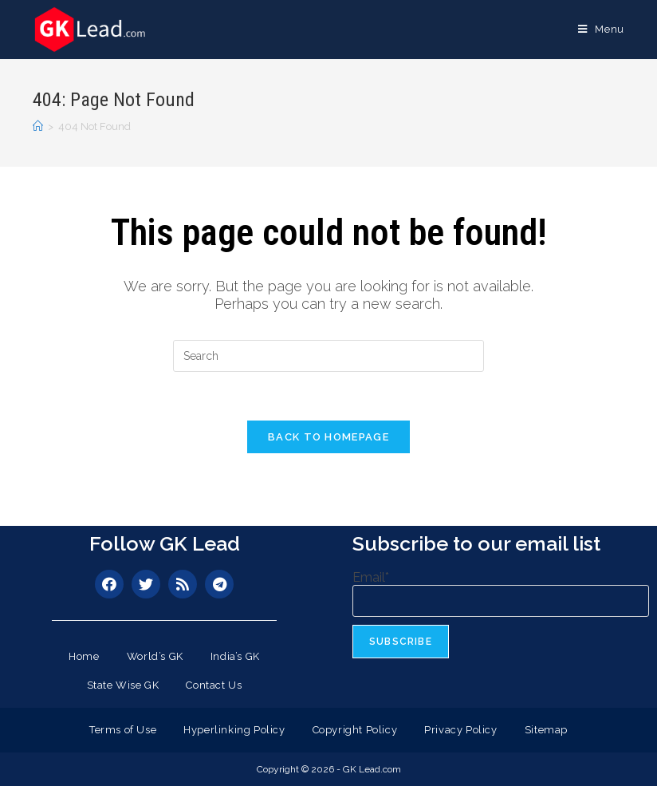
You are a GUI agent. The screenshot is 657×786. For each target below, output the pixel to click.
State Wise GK (123, 685)
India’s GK (235, 656)
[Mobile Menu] (601, 29)
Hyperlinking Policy (234, 730)
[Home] (38, 126)
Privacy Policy (460, 730)
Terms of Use (122, 730)
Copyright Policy (355, 730)
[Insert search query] (328, 356)
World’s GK (155, 656)
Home (84, 656)
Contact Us (214, 685)
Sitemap (546, 730)
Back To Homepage (328, 437)
